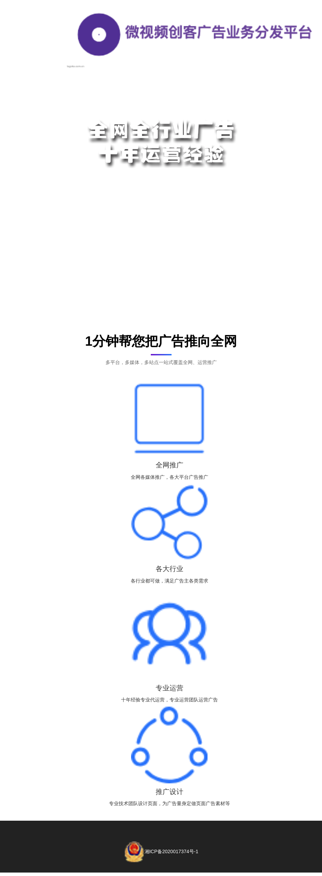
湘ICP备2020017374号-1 (161, 851)
